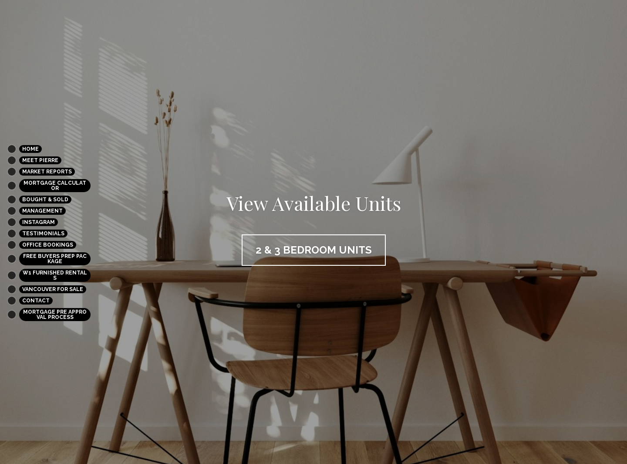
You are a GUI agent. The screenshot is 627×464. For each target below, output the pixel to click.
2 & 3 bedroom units (314, 250)
